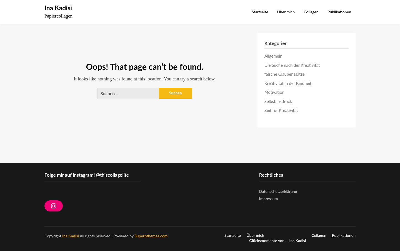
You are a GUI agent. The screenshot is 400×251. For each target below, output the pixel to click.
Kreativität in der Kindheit (288, 83)
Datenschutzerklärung (278, 191)
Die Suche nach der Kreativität (292, 65)
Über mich (286, 11)
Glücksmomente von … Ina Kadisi (277, 241)
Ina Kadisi (58, 8)
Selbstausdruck (278, 101)
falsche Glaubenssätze (284, 74)
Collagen (311, 11)
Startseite (260, 11)
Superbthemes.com (151, 235)
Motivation (274, 92)
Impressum (268, 198)
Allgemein (273, 55)
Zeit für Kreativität (281, 110)
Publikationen (339, 11)
